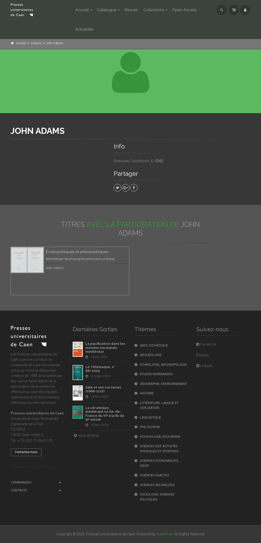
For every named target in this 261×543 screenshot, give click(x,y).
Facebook (206, 344)
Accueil (82, 10)
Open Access (184, 10)
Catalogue (106, 10)
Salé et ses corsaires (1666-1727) (103, 389)
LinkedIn (204, 366)
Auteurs (36, 43)
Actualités (84, 29)
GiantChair (164, 534)
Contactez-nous (26, 452)
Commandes (21, 482)
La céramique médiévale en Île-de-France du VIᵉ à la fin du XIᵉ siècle (104, 414)
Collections (153, 10)
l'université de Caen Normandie (35, 365)
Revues (131, 10)
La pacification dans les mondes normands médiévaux (105, 347)
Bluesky (202, 355)
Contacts (19, 490)
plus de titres (86, 435)
